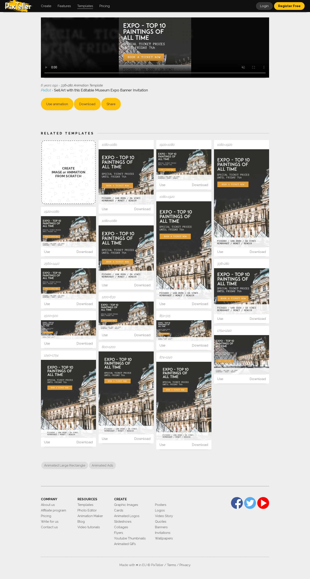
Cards (118, 510)
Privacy (185, 565)
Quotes (160, 522)
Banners (161, 527)
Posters (160, 505)
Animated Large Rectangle (64, 465)
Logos (160, 510)
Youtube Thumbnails (130, 538)
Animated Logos (126, 516)
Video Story (164, 516)
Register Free (289, 6)
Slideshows (122, 522)
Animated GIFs (125, 544)
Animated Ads (102, 465)
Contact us (49, 527)
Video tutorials (89, 527)
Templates (85, 505)
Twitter (250, 503)
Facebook (237, 503)
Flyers (118, 533)
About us (48, 505)
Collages (121, 527)
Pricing (46, 516)
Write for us (49, 522)
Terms (171, 565)
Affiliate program (53, 510)
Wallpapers (164, 538)
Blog (81, 522)
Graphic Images (126, 505)
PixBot (46, 90)
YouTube (263, 503)
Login (264, 6)
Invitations (162, 533)
